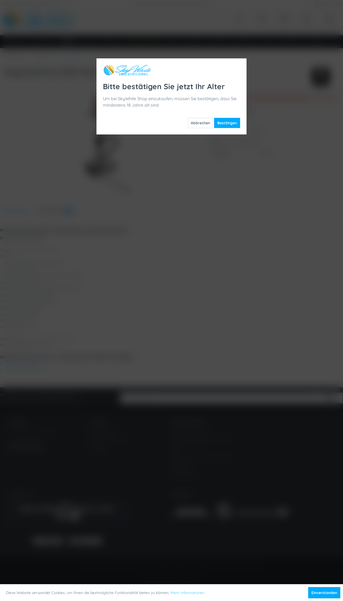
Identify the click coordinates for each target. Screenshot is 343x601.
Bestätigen (227, 123)
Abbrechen (200, 123)
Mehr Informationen (187, 592)
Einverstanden (324, 592)
